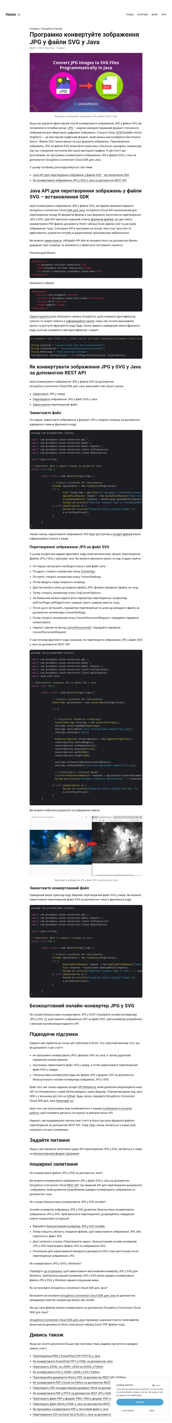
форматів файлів (102, 219)
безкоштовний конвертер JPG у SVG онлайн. (76, 1226)
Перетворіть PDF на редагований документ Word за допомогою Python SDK (83, 1388)
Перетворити (41, 399)
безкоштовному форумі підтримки (56, 1153)
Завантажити (41, 404)
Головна (34, 28)
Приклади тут (65, 1100)
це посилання (53, 1271)
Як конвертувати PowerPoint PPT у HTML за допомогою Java (73, 1361)
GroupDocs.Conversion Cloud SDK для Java (87, 1295)
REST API (73, 1185)
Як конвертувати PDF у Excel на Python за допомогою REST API (74, 1382)
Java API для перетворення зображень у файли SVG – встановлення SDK (81, 175)
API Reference (87, 1087)
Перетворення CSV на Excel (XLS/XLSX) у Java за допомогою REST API (79, 1414)
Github (71, 1096)
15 (45, 1019)
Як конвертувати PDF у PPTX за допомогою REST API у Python (73, 1393)
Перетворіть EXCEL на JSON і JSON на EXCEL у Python (68, 1366)
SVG (118, 132)
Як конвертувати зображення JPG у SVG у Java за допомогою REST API (80, 180)
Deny (152, 1410)
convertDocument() (79, 627)
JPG (70, 128)
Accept (140, 1402)
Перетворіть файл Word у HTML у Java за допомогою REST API (74, 1404)
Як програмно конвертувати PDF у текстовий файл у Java (70, 1409)
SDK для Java (76, 210)
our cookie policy (134, 1395)
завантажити (53, 240)
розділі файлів (122, 534)
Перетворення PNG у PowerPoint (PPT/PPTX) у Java (66, 1356)
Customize (128, 1410)
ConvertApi (88, 571)
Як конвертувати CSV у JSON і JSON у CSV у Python (66, 1372)
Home (11, 14)
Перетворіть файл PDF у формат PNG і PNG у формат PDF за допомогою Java (84, 1398)
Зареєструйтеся (40, 316)
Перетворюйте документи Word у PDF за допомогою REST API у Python (79, 1377)
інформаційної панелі (80, 321)
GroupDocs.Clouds (51, 28)
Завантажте (41, 393)
